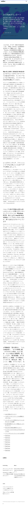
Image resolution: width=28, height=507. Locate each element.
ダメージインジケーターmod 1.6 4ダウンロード (8, 469)
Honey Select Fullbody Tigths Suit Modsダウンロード (19, 470)
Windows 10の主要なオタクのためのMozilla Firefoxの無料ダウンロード (19, 475)
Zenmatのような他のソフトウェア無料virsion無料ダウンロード (8, 474)
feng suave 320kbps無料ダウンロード (13, 427)
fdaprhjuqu (7, 435)
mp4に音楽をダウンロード (10, 414)
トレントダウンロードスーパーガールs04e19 (14, 433)
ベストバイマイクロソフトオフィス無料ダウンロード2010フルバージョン (8, 488)
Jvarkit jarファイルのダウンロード (10, 35)
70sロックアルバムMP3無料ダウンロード (8, 493)
